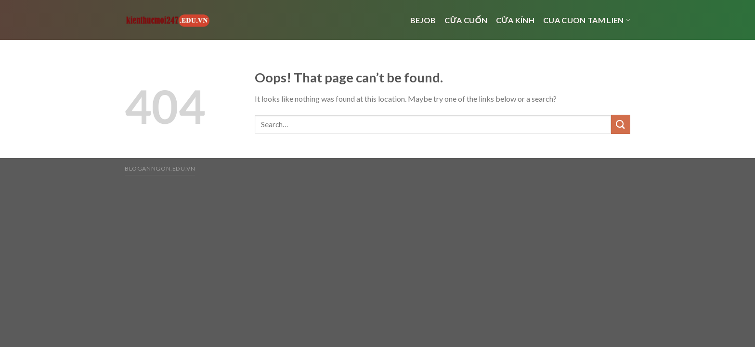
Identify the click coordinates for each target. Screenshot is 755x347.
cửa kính (515, 20)
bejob (423, 20)
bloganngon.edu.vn (160, 168)
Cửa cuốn (465, 20)
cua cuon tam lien (586, 20)
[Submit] (620, 124)
